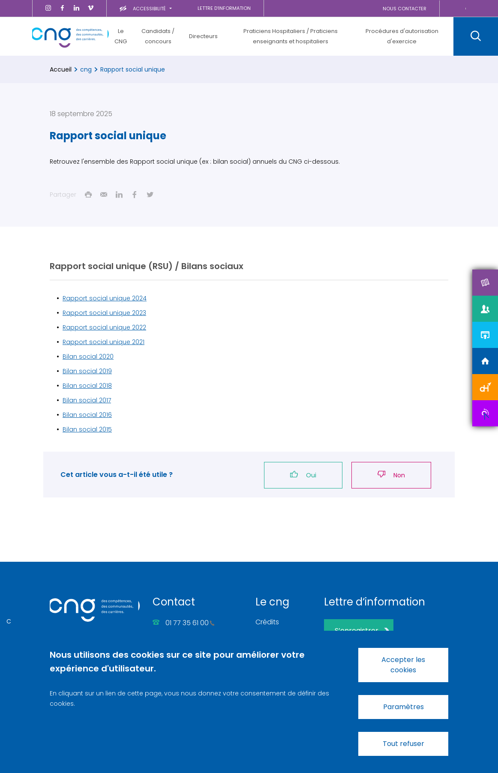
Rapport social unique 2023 (104, 313)
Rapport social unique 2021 (103, 342)
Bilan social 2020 (88, 356)
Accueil (61, 69)
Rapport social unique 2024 (105, 298)
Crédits (267, 622)
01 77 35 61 (190, 623)
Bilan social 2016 (87, 414)
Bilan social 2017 (87, 400)
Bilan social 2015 (87, 429)
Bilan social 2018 (87, 385)
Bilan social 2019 (87, 371)
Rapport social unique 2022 (104, 327)
